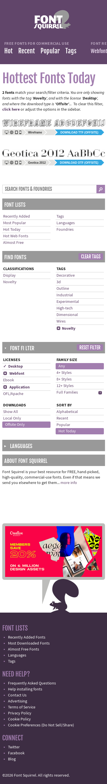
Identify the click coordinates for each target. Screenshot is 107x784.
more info (68, 482)
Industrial (64, 295)
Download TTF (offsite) (79, 132)
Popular (50, 51)
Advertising (17, 701)
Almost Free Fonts (23, 649)
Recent (26, 51)
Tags (70, 51)
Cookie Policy (19, 719)
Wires (61, 321)
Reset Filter (89, 348)
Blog (12, 759)
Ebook (8, 380)
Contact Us (17, 695)
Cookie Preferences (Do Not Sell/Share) (41, 725)
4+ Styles (64, 372)
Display (9, 275)
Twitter (14, 747)
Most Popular (14, 223)
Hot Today (12, 229)
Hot (8, 51)
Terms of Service (21, 707)
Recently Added (16, 216)
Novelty (10, 282)
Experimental (67, 301)
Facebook (16, 753)
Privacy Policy (19, 713)
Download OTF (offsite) (79, 162)
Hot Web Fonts (15, 236)
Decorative (65, 275)
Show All (10, 411)
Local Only (12, 418)
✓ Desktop (13, 366)
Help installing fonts (25, 689)
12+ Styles (65, 385)
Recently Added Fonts (26, 637)
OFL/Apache (13, 393)
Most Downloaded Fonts (29, 643)
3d (58, 282)
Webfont (13, 373)
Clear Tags (90, 257)
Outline (62, 288)
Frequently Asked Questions (32, 683)
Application (16, 387)
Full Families (67, 392)
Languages (65, 223)
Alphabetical (67, 411)
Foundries (65, 229)
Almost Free (13, 242)
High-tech (64, 308)
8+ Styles (64, 379)
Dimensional (67, 314)
